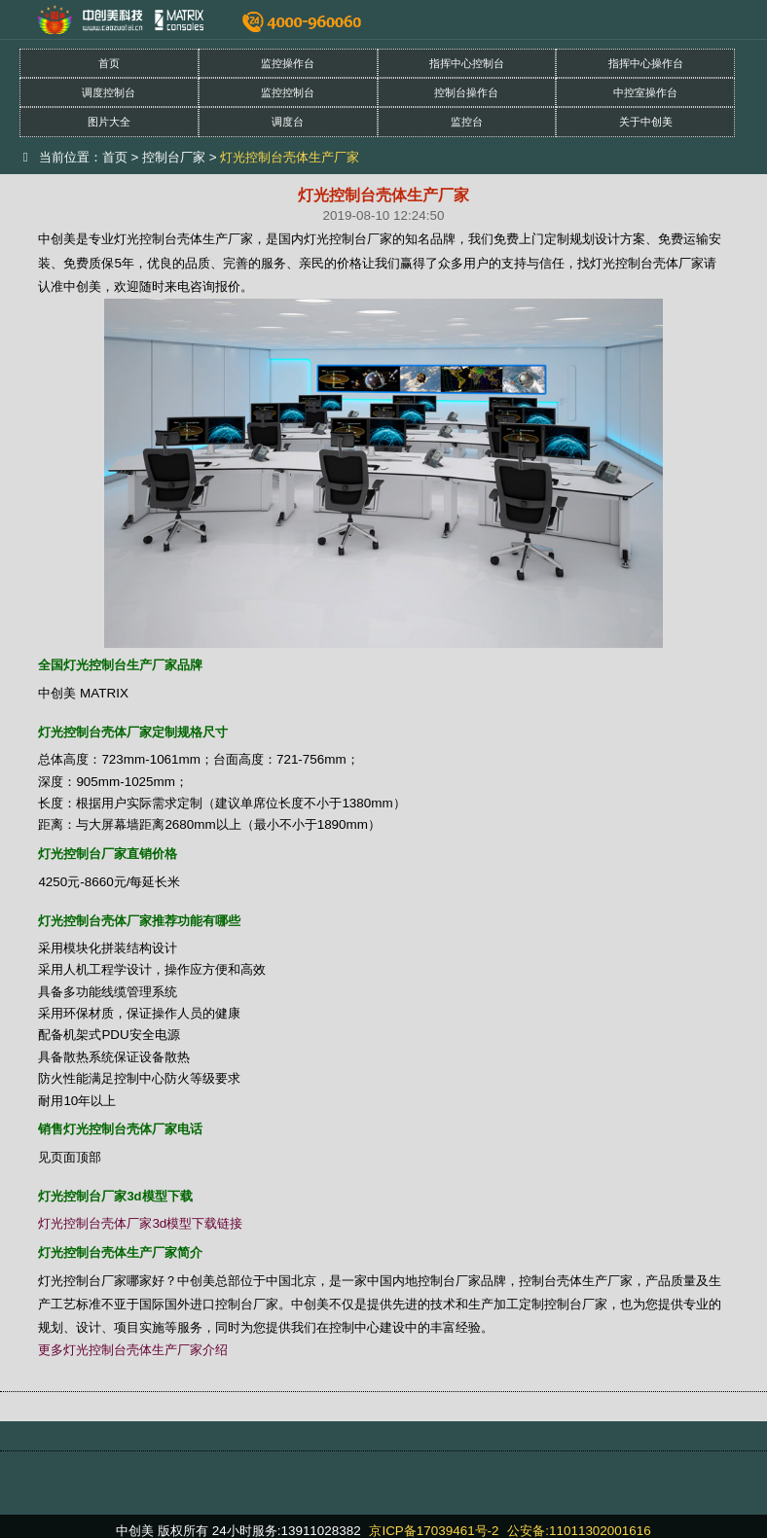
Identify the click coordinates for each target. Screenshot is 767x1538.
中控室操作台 (645, 92)
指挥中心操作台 (645, 63)
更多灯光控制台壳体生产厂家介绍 (133, 1349)
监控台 (467, 121)
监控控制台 (287, 92)
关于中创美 (646, 121)
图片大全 (109, 121)
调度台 (288, 121)
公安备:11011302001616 (578, 1530)
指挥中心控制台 (466, 63)
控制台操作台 (466, 92)
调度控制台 (108, 92)
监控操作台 (287, 63)
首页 (109, 63)
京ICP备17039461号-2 (433, 1530)
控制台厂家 (173, 157)
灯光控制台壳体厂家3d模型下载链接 (140, 1223)
